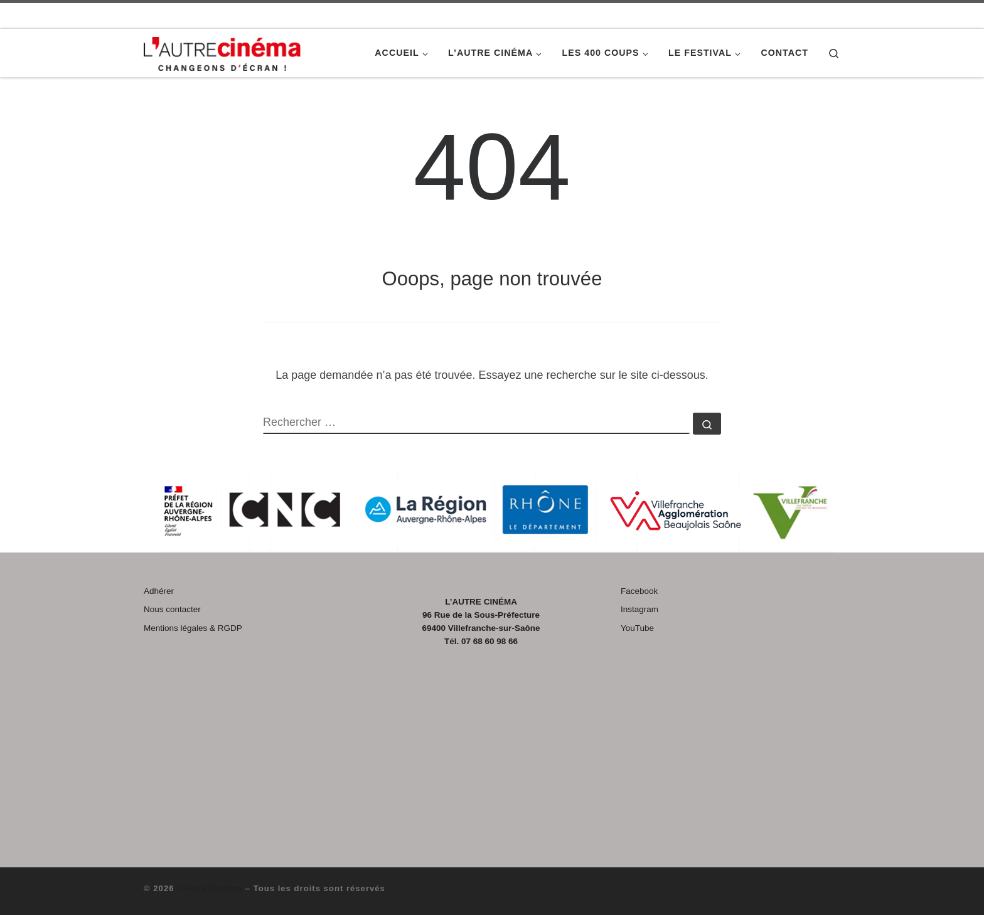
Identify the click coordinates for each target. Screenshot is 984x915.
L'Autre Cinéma (209, 888)
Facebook (639, 591)
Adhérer (159, 591)
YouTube (637, 628)
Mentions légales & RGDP (193, 628)
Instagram (639, 609)
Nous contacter (172, 609)
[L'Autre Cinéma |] (222, 52)
